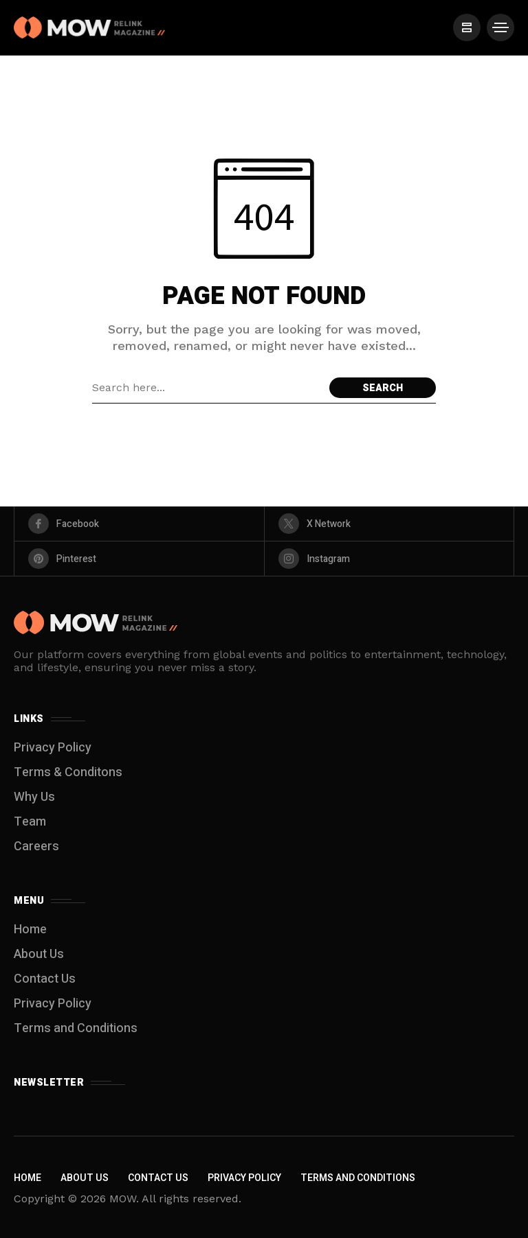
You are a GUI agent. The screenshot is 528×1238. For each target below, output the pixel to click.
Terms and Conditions (76, 1028)
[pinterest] (139, 558)
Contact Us (45, 979)
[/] (466, 27)
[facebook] (139, 523)
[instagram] (389, 558)
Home (30, 929)
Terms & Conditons (68, 772)
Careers (36, 846)
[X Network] (389, 523)
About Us (39, 954)
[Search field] (207, 388)
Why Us (34, 797)
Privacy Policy (52, 747)
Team (30, 822)
